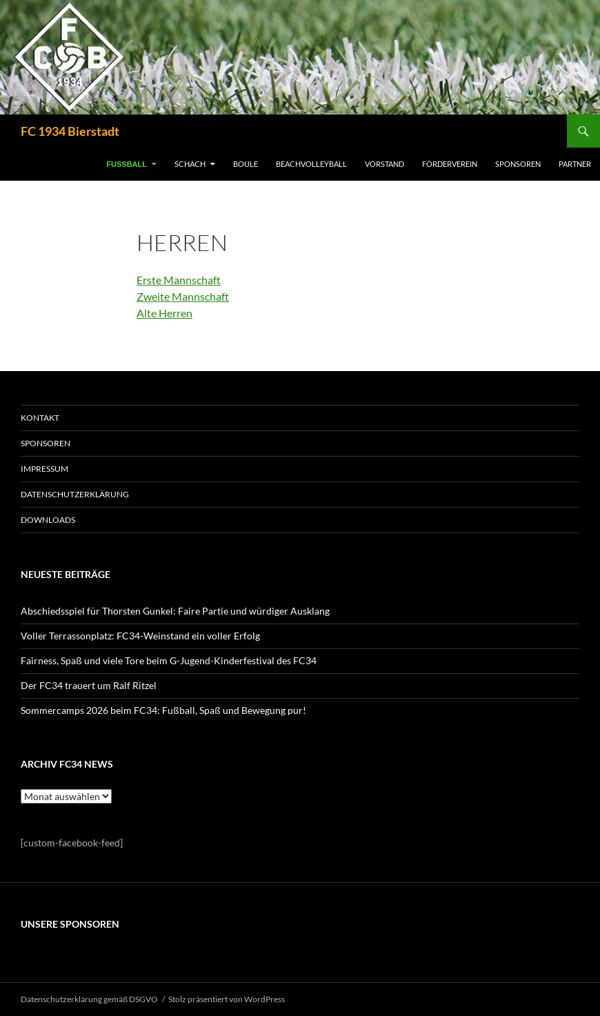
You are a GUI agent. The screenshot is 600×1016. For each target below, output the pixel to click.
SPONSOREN (518, 163)
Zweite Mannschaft (183, 296)
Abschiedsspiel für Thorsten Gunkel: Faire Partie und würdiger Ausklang (175, 611)
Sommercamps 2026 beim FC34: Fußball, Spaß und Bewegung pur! (163, 710)
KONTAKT (40, 417)
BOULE (245, 163)
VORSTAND (384, 163)
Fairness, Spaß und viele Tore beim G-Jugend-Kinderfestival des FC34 (169, 660)
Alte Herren (164, 312)
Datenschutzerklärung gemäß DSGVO (89, 999)
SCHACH (190, 163)
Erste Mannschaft (179, 279)
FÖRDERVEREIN (449, 163)
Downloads (48, 520)
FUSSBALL (126, 164)
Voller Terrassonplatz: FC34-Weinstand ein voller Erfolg (140, 635)
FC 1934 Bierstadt (70, 131)
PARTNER (575, 163)
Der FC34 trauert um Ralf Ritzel (89, 685)
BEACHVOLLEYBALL (311, 163)
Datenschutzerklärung (75, 494)
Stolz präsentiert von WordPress (226, 999)
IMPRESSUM (44, 469)
